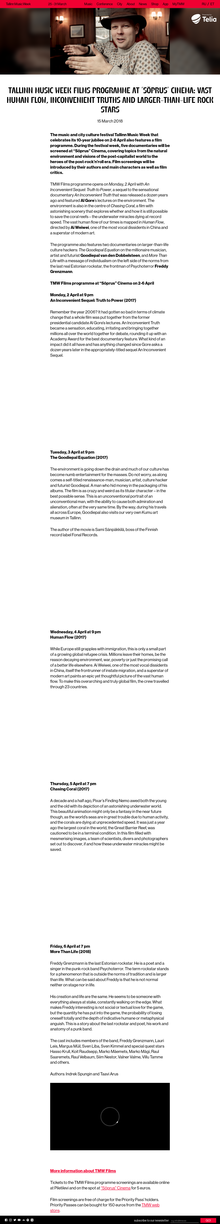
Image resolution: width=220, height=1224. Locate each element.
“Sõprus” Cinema (116, 1188)
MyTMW (178, 4)
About (131, 4)
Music (88, 4)
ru (204, 4)
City (119, 4)
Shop (155, 4)
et (212, 4)
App (165, 4)
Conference (105, 4)
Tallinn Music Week (18, 4)
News (143, 4)
